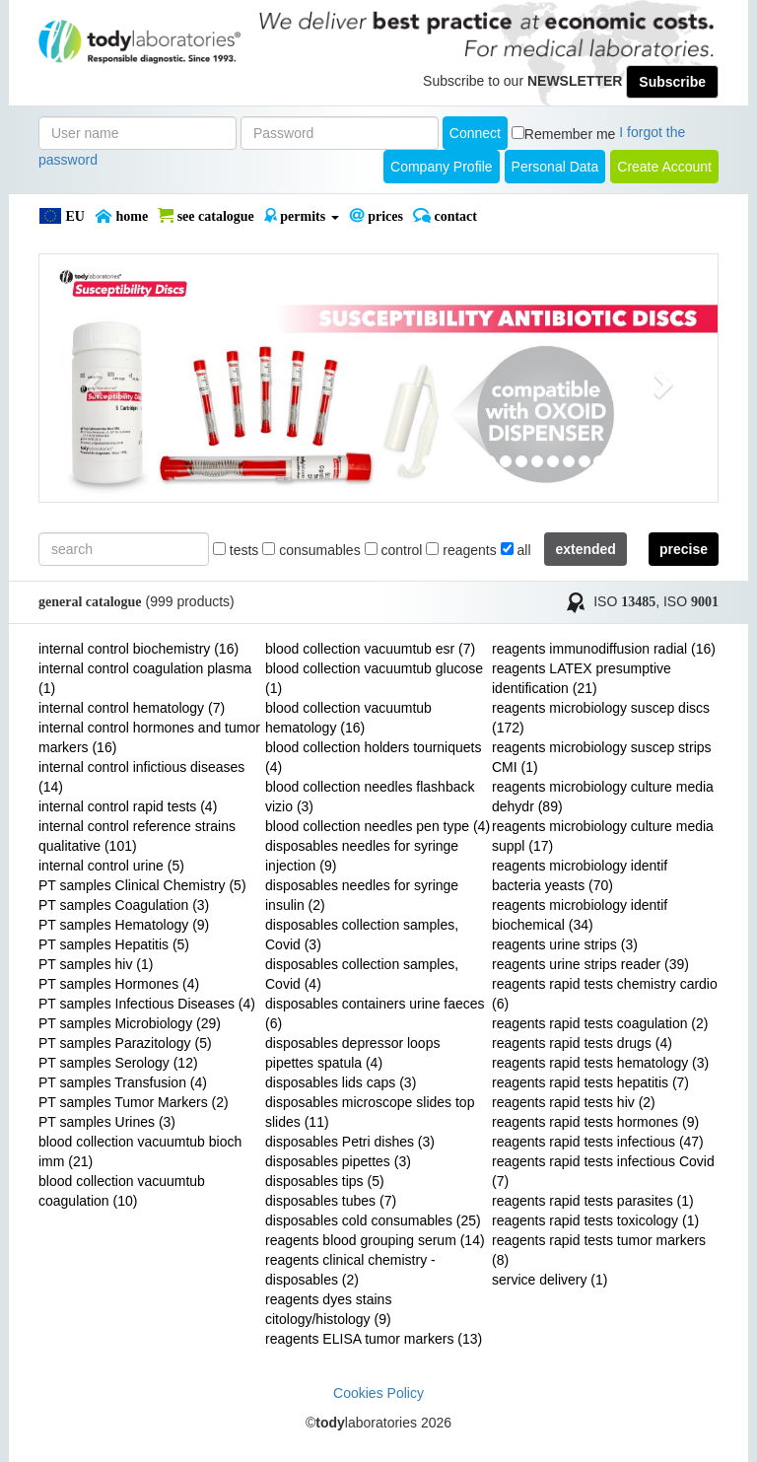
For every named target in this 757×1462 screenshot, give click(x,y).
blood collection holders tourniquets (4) (373, 757)
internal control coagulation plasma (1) (144, 678)
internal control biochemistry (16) (138, 649)
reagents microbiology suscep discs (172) (601, 717)
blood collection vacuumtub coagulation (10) (121, 1191)
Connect (475, 133)
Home (121, 216)
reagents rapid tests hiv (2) (573, 1102)
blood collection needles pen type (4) (377, 826)
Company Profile (441, 166)
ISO (624, 601)
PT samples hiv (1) (95, 964)
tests (235, 550)
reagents (461, 550)
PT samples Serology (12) (118, 1063)
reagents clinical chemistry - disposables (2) (350, 1270)
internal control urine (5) (111, 865)
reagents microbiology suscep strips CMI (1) (602, 757)
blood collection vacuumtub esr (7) (370, 649)
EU (61, 216)
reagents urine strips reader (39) (590, 964)
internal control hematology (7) (131, 708)
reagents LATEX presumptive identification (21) (581, 678)
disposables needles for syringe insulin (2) (361, 895)
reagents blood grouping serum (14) (375, 1240)
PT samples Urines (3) (106, 1122)
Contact (445, 216)
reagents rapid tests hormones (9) (595, 1122)
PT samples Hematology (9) (123, 925)
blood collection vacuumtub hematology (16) (348, 717)
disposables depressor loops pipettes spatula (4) (352, 1053)
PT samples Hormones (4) (118, 984)
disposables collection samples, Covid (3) (361, 934)
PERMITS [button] (301, 216)
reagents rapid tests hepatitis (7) (590, 1082)
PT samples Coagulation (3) (123, 905)
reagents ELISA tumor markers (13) (373, 1339)
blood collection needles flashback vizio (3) (369, 796)
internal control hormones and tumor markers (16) (149, 737)
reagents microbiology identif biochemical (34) (579, 915)
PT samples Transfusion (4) (122, 1082)
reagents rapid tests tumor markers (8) (599, 1250)
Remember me (570, 134)
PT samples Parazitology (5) (125, 1043)
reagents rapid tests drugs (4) (582, 1043)
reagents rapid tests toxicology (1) (595, 1220)
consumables (311, 550)
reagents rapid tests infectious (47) (598, 1141)
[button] (90, 378)
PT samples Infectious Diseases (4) (146, 1003)
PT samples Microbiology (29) (129, 1023)
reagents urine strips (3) (565, 944)
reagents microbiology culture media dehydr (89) (603, 796)
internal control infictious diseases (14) (141, 777)
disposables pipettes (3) (338, 1161)
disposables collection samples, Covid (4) (361, 974)
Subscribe (672, 82)
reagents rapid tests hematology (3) (600, 1063)
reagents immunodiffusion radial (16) (604, 649)
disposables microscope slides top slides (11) (369, 1112)
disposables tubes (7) (330, 1201)
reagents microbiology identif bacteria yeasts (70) (579, 875)
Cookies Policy (378, 1393)
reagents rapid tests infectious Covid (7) (603, 1171)
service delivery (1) (549, 1280)
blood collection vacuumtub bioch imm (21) (139, 1151)
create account (664, 166)
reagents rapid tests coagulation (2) (600, 1023)
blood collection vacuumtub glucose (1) (374, 678)
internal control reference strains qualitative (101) (137, 836)
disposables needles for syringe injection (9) (361, 855)
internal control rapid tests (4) (127, 806)
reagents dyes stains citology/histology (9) (328, 1309)
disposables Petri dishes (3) (350, 1141)
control (394, 550)
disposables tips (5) (324, 1181)
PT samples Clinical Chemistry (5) (142, 885)
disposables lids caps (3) (340, 1082)
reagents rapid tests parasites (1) (593, 1201)
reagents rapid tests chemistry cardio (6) (605, 993)
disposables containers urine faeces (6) (375, 1013)
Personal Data (555, 166)
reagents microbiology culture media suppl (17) (603, 836)
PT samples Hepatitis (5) (113, 944)
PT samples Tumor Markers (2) (133, 1102)
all (516, 550)
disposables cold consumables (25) (373, 1220)
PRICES (376, 216)
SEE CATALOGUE (206, 216)
